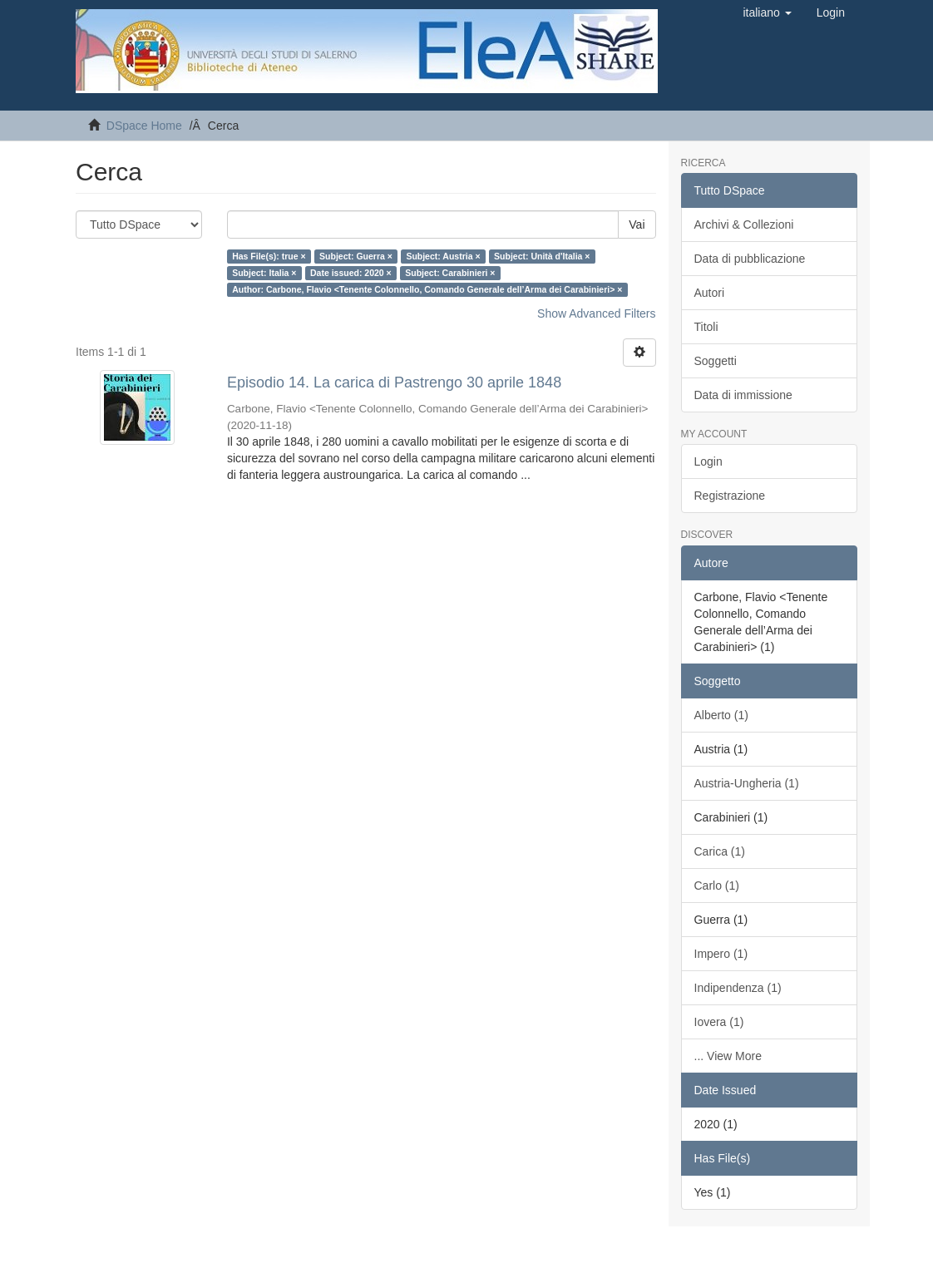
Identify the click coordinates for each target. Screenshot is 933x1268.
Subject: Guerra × (355, 256)
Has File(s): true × (268, 256)
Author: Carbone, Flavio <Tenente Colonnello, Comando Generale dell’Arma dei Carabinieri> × (427, 289)
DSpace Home (144, 125)
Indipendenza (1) (738, 987)
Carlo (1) (716, 885)
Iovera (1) (719, 1022)
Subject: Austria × (443, 256)
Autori (709, 292)
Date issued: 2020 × (351, 273)
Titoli (706, 326)
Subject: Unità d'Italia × (542, 256)
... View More (728, 1056)
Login (708, 461)
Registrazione (730, 495)
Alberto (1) (721, 715)
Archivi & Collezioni (744, 224)
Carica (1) (719, 851)
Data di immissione (743, 395)
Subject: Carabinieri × (450, 273)
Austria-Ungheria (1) (746, 783)
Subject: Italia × (264, 273)
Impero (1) (721, 953)
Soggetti (715, 361)
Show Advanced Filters (596, 313)
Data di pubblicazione (750, 258)
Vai (636, 224)
